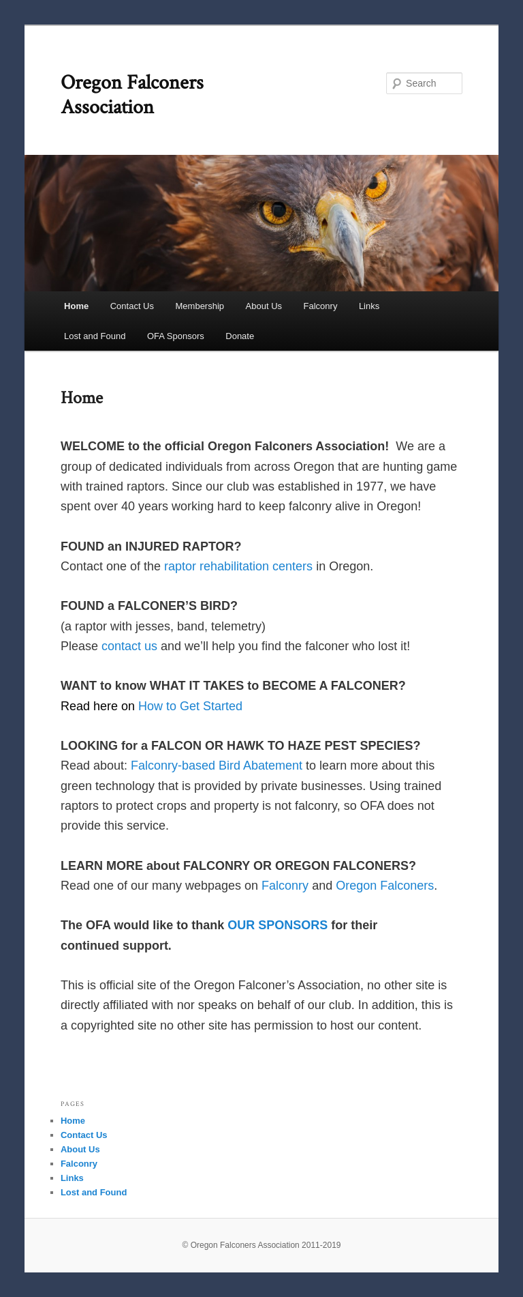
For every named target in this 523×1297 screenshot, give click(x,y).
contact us (129, 646)
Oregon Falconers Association (132, 95)
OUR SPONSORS (277, 925)
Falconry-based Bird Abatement (216, 765)
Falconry (321, 306)
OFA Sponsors (175, 336)
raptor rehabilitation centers (238, 566)
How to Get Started (190, 706)
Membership (200, 306)
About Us (264, 306)
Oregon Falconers (385, 885)
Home (76, 306)
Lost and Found (94, 336)
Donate (239, 336)
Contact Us (132, 306)
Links (369, 306)
